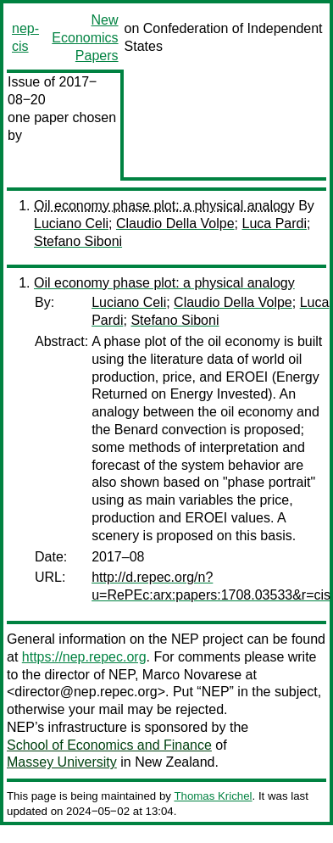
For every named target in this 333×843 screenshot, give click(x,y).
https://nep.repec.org (84, 657)
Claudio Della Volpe (175, 223)
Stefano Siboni (78, 241)
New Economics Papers (85, 38)
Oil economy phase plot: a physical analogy (164, 205)
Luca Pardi (275, 223)
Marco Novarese (191, 674)
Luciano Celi (71, 223)
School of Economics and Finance (109, 745)
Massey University (62, 762)
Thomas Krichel (213, 796)
